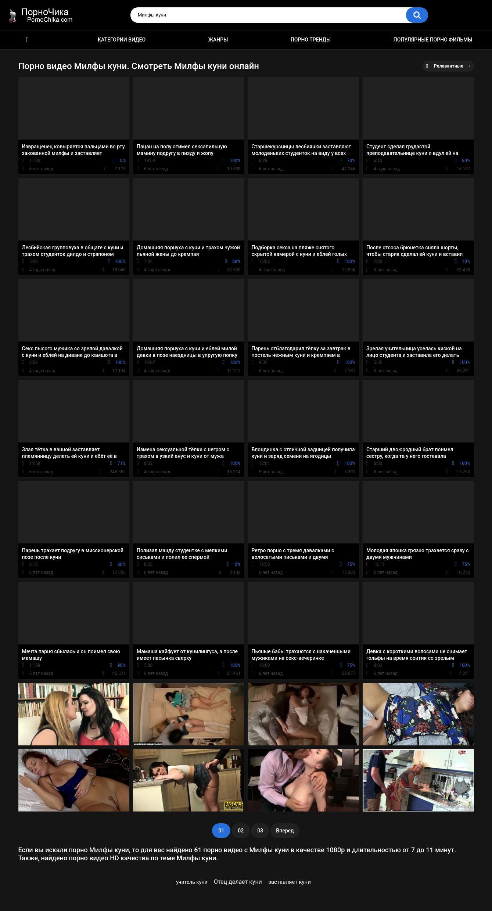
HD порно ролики (27, 39)
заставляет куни (289, 882)
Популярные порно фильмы (433, 40)
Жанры (218, 40)
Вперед (285, 831)
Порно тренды (311, 40)
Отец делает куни (238, 881)
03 (260, 831)
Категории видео (122, 40)
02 (241, 831)
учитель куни (191, 882)
